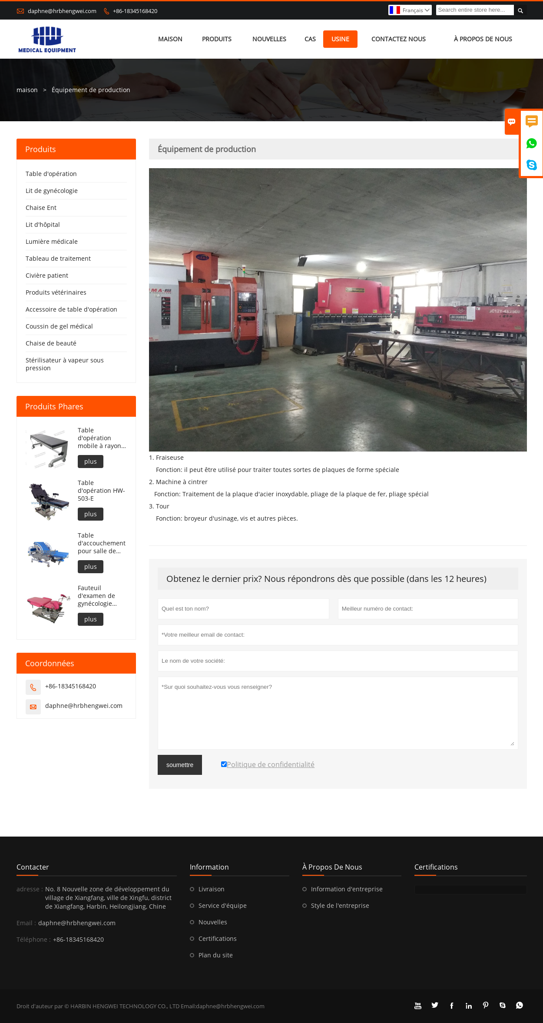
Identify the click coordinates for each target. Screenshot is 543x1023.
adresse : (30, 889)
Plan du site (216, 955)
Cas (310, 39)
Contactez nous (398, 39)
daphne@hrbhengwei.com (62, 11)
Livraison (212, 889)
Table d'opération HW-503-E (101, 490)
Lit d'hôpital (43, 224)
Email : (26, 923)
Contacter (33, 867)
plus (90, 461)
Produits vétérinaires (56, 292)
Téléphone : (34, 939)
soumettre (179, 764)
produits (217, 39)
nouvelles (269, 39)
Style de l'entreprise (340, 905)
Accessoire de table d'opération (71, 309)
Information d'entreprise (347, 889)
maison (170, 39)
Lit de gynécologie (52, 190)
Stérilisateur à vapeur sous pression (65, 364)
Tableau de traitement (58, 258)
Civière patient (47, 275)
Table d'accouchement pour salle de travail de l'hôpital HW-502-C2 (102, 543)
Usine (340, 39)
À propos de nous (483, 39)
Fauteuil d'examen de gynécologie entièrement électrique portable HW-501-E (97, 596)
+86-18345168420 (135, 11)
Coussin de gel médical (59, 326)
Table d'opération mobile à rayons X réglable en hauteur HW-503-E (101, 438)
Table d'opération (51, 173)
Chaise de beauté (51, 343)
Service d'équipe (223, 905)
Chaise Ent (41, 207)
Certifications (218, 938)
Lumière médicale (52, 241)
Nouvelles (213, 922)
